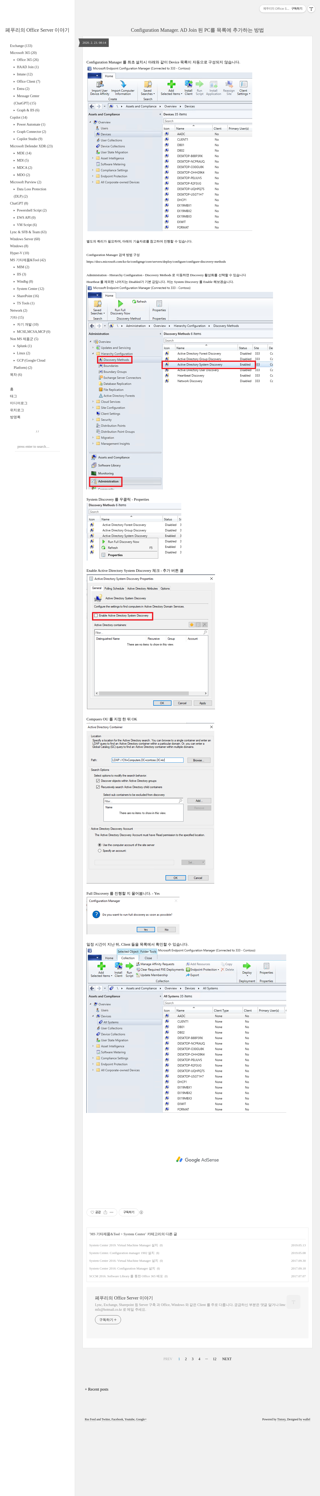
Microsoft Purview (25, 182)
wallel (306, 1489)
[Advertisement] (197, 89)
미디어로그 (19, 403)
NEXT (227, 1429)
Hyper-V (19, 253)
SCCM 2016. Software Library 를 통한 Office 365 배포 (126, 1346)
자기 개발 (27, 324)
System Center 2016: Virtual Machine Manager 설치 (123, 1330)
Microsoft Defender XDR (31, 146)
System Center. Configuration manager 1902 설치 (121, 1323)
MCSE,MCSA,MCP (33, 332)
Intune (24, 74)
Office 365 (27, 60)
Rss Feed (90, 1489)
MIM (22, 267)
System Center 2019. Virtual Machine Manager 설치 (123, 1315)
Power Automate (30, 124)
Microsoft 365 (23, 53)
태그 (13, 396)
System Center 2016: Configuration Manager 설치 (122, 1338)
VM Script (26, 225)
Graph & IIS (27, 110)
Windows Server (25, 239)
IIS (21, 274)
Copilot (18, 117)
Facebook (117, 1489)
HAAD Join (27, 67)
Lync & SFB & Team (28, 232)
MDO (23, 175)
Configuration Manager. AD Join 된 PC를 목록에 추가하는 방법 (197, 30)
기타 (17, 317)
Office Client (28, 81)
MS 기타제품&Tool (28, 260)
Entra (23, 89)
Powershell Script (31, 210)
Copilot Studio (29, 139)
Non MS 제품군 (24, 339)
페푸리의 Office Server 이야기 (37, 30)
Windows (19, 246)
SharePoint (27, 296)
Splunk (24, 346)
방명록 (15, 417)
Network (18, 310)
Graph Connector (31, 132)
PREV (168, 1429)
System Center (30, 289)
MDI (22, 160)
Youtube (129, 1489)
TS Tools (25, 303)
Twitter (106, 1489)
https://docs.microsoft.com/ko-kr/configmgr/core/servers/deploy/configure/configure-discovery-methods (156, 331)
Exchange (21, 46)
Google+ (141, 1489)
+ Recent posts (96, 1459)
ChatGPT (19, 203)
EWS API (26, 217)
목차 (16, 375)
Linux (23, 353)
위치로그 (17, 410)
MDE (23, 153)
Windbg (24, 281)
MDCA (24, 168)
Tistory (281, 1489)
